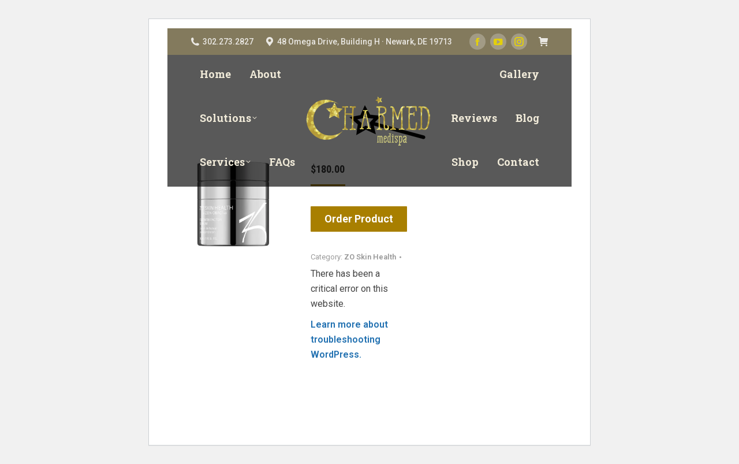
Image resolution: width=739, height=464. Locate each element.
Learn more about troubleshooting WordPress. (349, 339)
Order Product (358, 219)
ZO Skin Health (370, 257)
